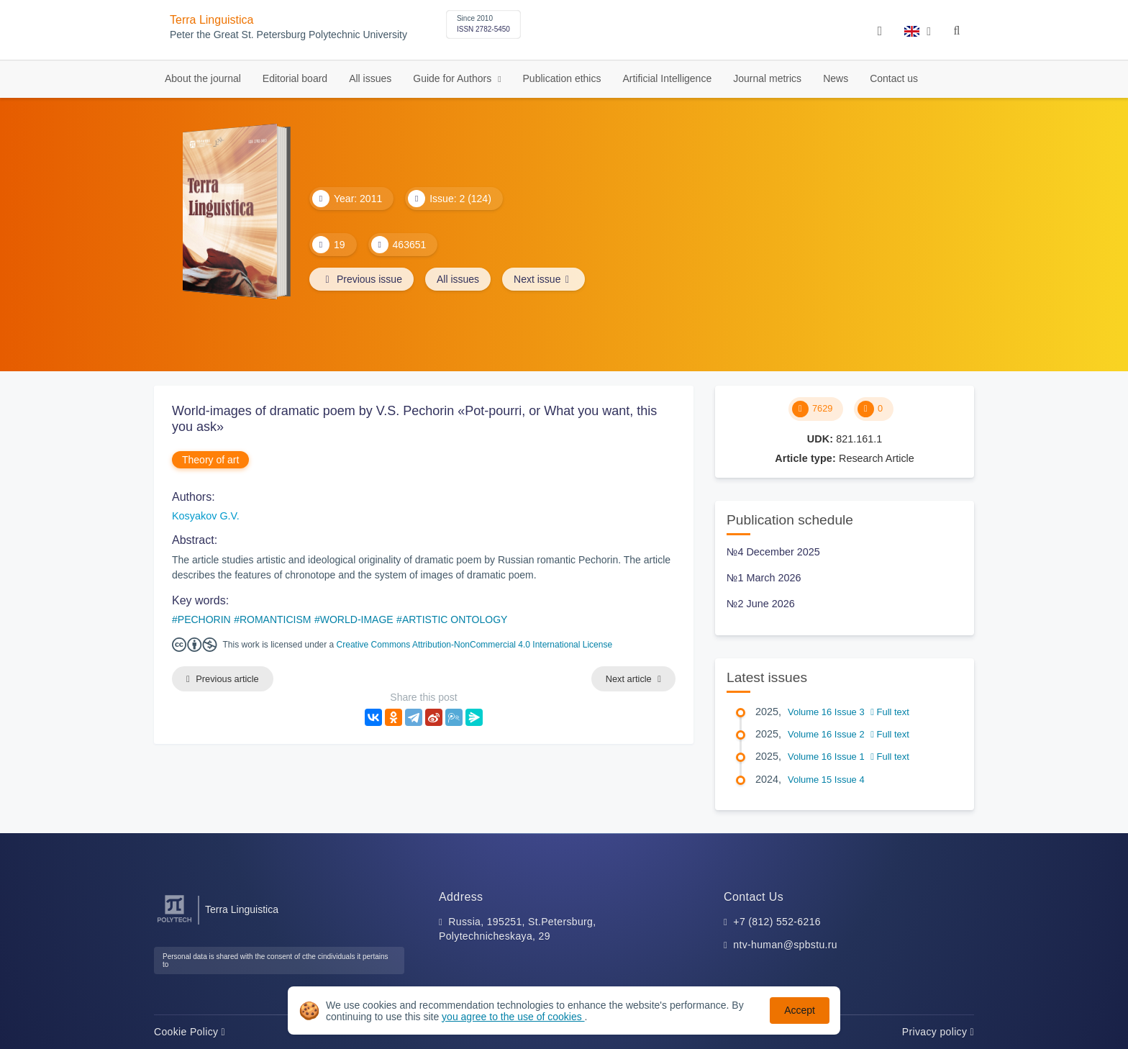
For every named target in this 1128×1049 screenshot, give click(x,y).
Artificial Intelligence (666, 78)
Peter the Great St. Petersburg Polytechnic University (288, 34)
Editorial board (295, 78)
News (835, 78)
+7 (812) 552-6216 (777, 921)
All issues (370, 78)
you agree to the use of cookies (513, 1016)
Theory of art (210, 460)
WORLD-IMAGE (357, 619)
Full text (889, 712)
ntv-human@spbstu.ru (785, 944)
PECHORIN (204, 619)
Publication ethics (562, 78)
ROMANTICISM (275, 619)
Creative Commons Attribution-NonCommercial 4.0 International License (475, 645)
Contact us (894, 78)
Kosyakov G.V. (206, 516)
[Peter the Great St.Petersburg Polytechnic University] (174, 923)
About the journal (203, 78)
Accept (799, 1010)
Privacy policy (938, 1031)
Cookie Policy (189, 1031)
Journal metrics (767, 78)
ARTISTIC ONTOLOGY (455, 619)
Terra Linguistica (212, 20)
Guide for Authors (453, 78)
